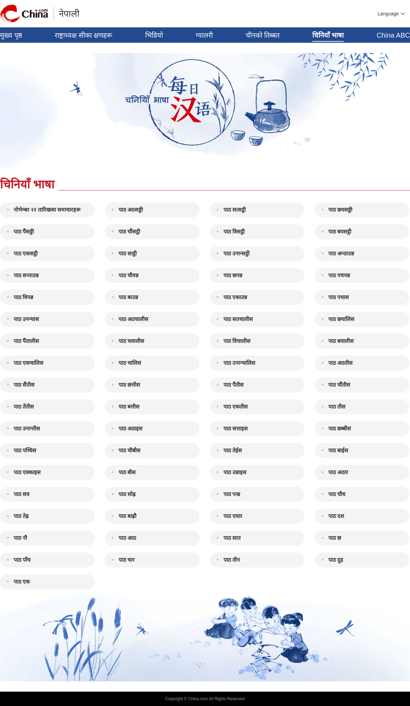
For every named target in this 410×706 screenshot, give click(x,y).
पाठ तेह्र (21, 516)
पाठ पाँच (22, 560)
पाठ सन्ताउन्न (26, 275)
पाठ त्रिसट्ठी (234, 232)
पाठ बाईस (338, 450)
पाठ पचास (338, 297)
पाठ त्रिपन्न (23, 297)
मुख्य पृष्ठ (11, 35)
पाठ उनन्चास (26, 319)
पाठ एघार (232, 516)
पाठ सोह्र (127, 494)
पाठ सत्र (21, 494)
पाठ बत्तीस (129, 407)
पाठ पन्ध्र (231, 494)
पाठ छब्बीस (339, 428)
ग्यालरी (204, 35)
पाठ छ (334, 538)
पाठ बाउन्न (128, 297)
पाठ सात (232, 538)
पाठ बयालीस (341, 341)
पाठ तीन (231, 560)
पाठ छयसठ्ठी (340, 210)
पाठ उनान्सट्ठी (236, 253)
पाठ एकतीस (235, 407)
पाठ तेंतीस (24, 407)
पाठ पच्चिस (25, 450)
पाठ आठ (127, 538)
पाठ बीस (127, 472)
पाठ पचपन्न (339, 275)
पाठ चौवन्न (128, 275)
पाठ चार (127, 560)
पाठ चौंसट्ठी (129, 232)
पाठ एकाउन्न (235, 297)
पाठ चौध (336, 494)
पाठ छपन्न (232, 275)
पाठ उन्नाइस (234, 472)
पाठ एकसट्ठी (26, 253)
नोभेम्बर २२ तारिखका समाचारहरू (47, 210)
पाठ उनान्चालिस (239, 363)
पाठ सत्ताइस (235, 428)
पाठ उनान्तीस (27, 428)
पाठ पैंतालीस (26, 341)
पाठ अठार (338, 472)
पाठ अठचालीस (133, 319)
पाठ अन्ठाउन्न (341, 253)
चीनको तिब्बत (263, 35)
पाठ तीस (336, 407)
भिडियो (154, 35)
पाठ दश (336, 516)
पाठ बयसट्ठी (339, 232)
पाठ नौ (20, 538)
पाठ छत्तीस (129, 385)
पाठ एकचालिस (28, 363)
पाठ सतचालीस (238, 319)
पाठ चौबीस (129, 450)
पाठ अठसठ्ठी (131, 210)
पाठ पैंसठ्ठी (24, 232)
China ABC (393, 35)
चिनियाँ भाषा (328, 35)
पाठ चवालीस (131, 341)
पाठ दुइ (335, 560)
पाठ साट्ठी (128, 253)
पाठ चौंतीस (339, 385)
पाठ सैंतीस (24, 385)
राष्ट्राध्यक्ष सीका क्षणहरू (83, 35)
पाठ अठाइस (130, 428)
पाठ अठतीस (340, 363)
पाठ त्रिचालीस (236, 341)
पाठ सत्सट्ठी (234, 210)
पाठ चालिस (130, 363)
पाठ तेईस (232, 450)
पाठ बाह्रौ (127, 516)
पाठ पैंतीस (233, 385)
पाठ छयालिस (341, 319)
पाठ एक (22, 582)
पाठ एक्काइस (27, 472)
